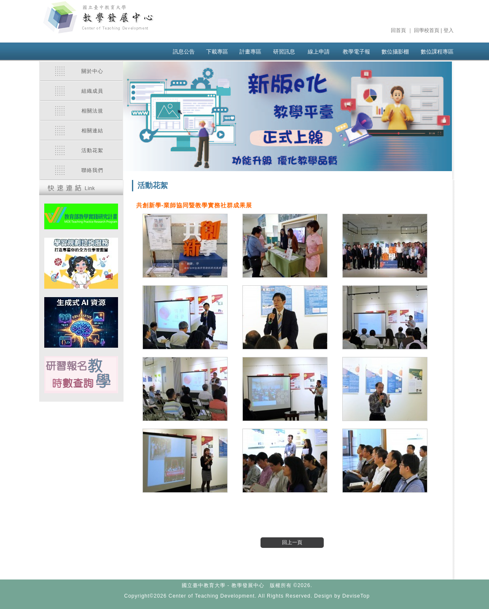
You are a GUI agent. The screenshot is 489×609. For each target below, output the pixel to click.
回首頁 (398, 30)
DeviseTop (356, 596)
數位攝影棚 (395, 51)
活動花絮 (92, 150)
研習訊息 (284, 51)
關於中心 (92, 71)
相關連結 (92, 131)
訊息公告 (184, 51)
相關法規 (92, 111)
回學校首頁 (426, 30)
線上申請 (319, 51)
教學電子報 (356, 51)
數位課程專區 (437, 51)
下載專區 (217, 51)
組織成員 (92, 91)
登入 (448, 30)
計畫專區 (250, 51)
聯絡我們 (92, 170)
